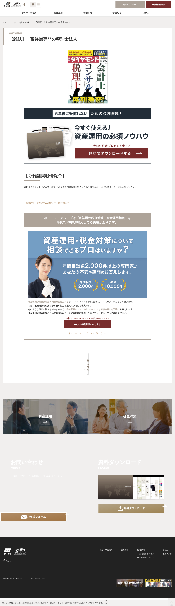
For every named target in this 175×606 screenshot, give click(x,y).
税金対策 (129, 405)
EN (38, 4)
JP (33, 4)
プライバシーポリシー (37, 576)
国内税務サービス (146, 546)
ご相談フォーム (43, 499)
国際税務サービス (146, 550)
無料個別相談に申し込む (87, 325)
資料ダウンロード (130, 4)
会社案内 (116, 12)
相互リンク (167, 546)
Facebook (7, 558)
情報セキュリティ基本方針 (12, 576)
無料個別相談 (158, 4)
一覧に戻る (87, 359)
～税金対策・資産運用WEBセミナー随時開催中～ (48, 202)
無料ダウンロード (131, 499)
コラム (146, 12)
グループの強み (29, 12)
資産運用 (58, 12)
